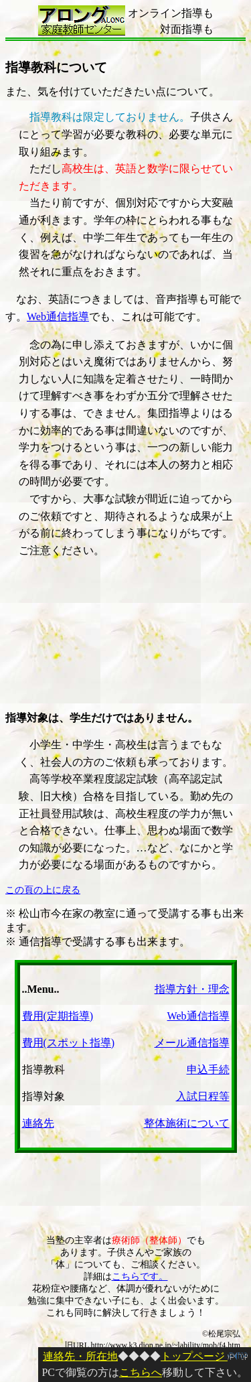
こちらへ (140, 1372)
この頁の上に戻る (42, 890)
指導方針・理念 (192, 989)
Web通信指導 (58, 316)
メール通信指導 (192, 1042)
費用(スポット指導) (68, 1042)
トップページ (204, 1356)
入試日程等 (203, 1096)
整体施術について (187, 1123)
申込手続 (208, 1069)
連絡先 (38, 1123)
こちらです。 (140, 1276)
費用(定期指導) (58, 1016)
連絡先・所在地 (80, 1356)
